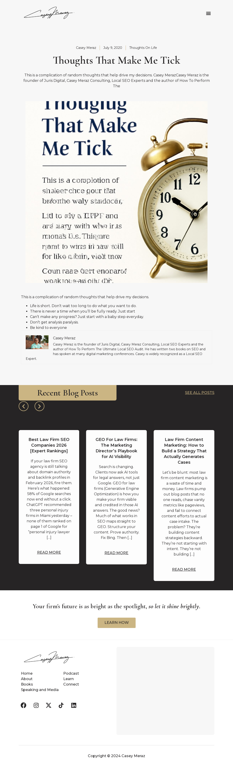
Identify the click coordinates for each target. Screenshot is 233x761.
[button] (208, 13)
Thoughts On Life (143, 48)
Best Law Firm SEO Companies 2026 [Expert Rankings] (48, 445)
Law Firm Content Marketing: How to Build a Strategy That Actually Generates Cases (184, 451)
